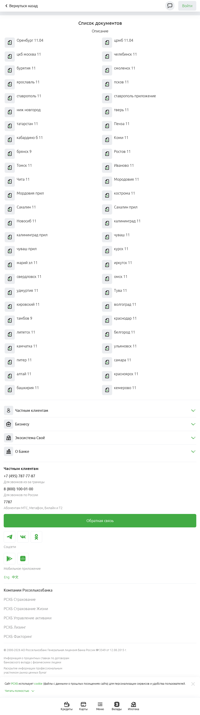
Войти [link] (187, 6)
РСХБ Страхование (20, 599)
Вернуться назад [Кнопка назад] (21, 6)
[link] (100, 520)
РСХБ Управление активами (27, 618)
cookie (38, 683)
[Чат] (170, 5)
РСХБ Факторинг (18, 636)
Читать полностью (20, 691)
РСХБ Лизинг (15, 627)
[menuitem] (100, 410)
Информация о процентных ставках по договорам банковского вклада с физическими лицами (36, 660)
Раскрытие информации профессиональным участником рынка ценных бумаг (33, 670)
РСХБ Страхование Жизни (26, 609)
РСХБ (14, 683)
